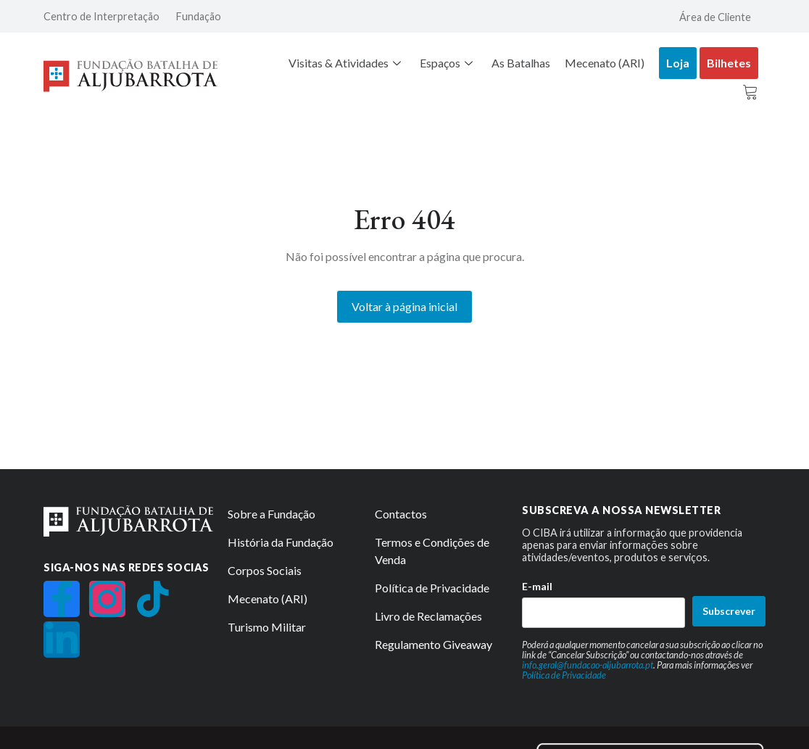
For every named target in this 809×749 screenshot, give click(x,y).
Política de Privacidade (564, 675)
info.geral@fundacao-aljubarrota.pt (587, 664)
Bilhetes (729, 63)
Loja (677, 63)
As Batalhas (520, 63)
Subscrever (728, 611)
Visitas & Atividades (345, 63)
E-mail (537, 585)
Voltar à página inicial (404, 306)
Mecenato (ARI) (604, 63)
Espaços (446, 63)
